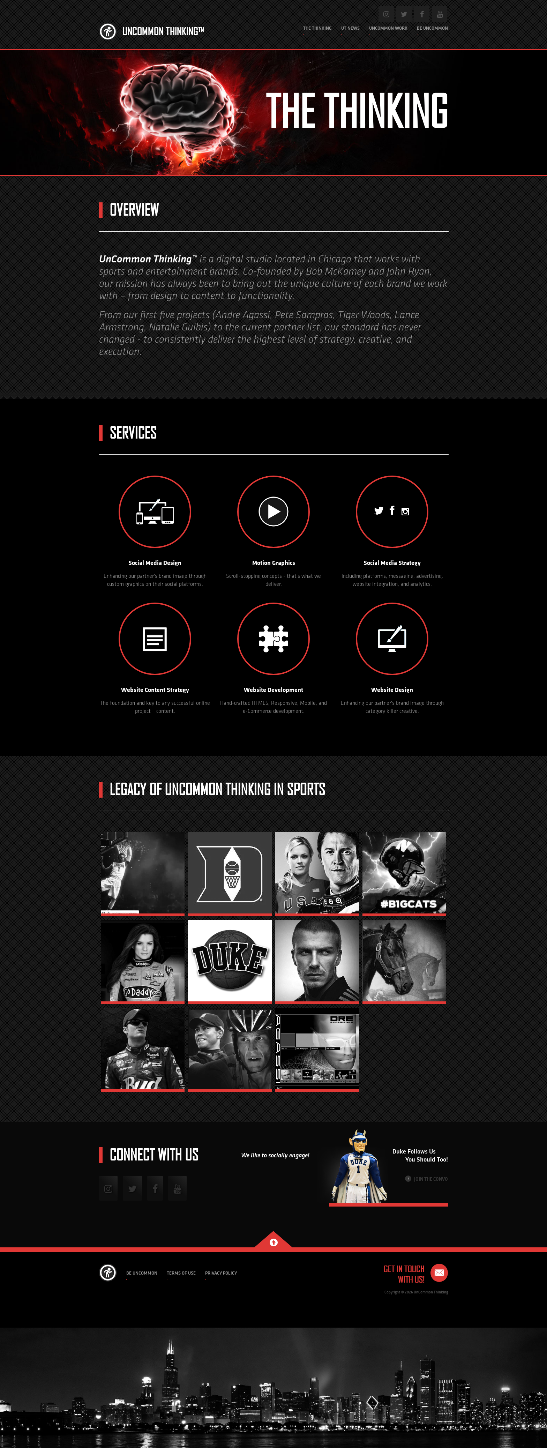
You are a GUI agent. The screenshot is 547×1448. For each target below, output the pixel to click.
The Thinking (317, 28)
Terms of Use (181, 1273)
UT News (350, 28)
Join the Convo (426, 1178)
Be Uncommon (432, 28)
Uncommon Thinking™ (163, 31)
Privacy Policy (221, 1273)
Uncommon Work (388, 28)
